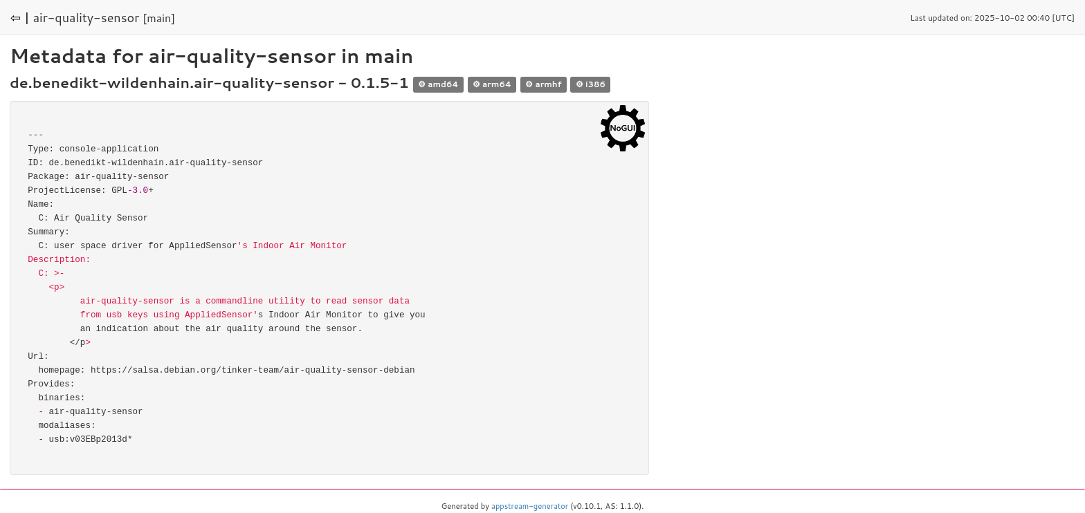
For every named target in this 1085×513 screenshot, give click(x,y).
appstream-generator (529, 506)
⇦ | (20, 17)
